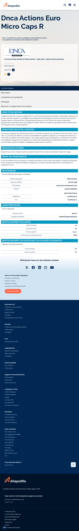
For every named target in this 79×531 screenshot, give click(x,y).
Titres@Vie (8, 315)
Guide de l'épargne (10, 392)
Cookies (7, 525)
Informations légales (10, 519)
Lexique (7, 397)
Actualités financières (11, 414)
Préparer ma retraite (11, 283)
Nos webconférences (11, 422)
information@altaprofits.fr (12, 517)
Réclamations (8, 522)
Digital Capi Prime (10, 353)
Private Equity (9, 368)
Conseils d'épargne (10, 394)
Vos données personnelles (12, 527)
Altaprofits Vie (9, 310)
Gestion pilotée (9, 377)
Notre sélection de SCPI (11, 341)
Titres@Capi (8, 356)
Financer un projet (10, 281)
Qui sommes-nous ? (10, 432)
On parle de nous (10, 420)
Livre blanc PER (9, 400)
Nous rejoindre (9, 442)
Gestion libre (8, 380)
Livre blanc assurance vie (12, 405)
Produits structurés (10, 383)
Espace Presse (9, 465)
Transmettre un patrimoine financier (15, 286)
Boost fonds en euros (11, 453)
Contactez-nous (9, 445)
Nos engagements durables (12, 434)
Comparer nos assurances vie (13, 307)
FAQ (6, 456)
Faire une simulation (13, 291)
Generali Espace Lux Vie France (14, 318)
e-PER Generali (9, 330)
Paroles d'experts (10, 417)
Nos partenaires (9, 440)
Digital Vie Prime (9, 312)
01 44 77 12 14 (9, 502)
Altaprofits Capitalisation (12, 351)
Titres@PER (8, 332)
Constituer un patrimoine (12, 278)
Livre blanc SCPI (9, 402)
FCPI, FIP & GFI (9, 365)
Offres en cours (9, 450)
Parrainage (8, 448)
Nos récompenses (10, 437)
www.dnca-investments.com (66, 185)
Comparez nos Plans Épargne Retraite (15, 327)
